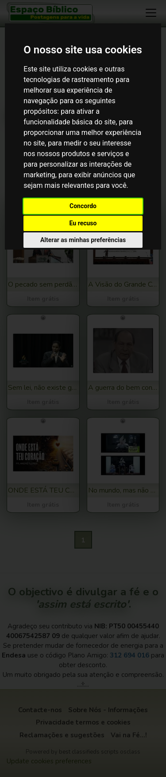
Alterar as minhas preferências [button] (83, 239)
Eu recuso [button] (83, 223)
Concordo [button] (83, 205)
